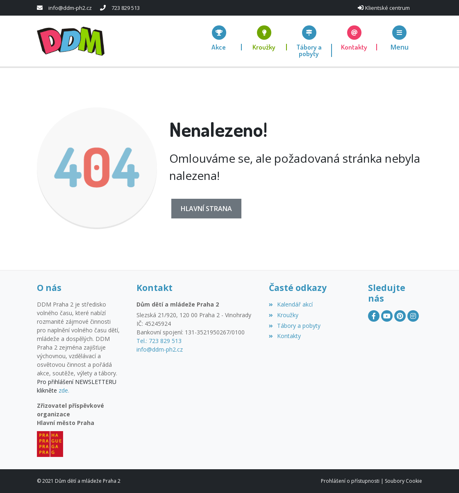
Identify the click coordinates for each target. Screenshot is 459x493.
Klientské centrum (387, 7)
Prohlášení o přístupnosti (350, 480)
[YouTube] (387, 316)
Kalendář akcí (291, 304)
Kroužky (283, 315)
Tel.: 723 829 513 (159, 341)
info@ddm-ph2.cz (70, 7)
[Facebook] (373, 316)
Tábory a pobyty (294, 325)
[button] (399, 38)
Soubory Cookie (403, 480)
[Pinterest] (400, 316)
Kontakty (285, 336)
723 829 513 (125, 7)
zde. (64, 390)
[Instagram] (413, 316)
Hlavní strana (206, 208)
